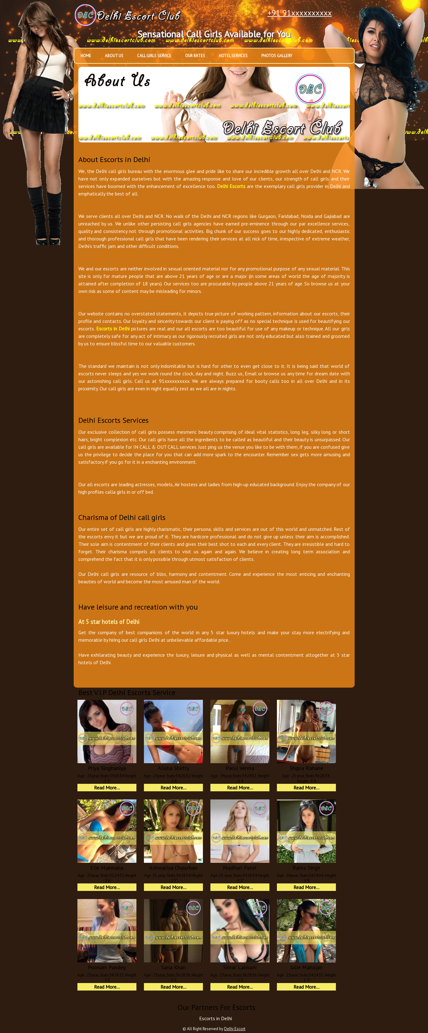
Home (86, 55)
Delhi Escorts (231, 186)
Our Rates (195, 55)
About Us (114, 55)
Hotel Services (233, 55)
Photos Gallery (276, 55)
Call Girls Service (154, 55)
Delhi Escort (234, 1028)
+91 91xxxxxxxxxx (300, 13)
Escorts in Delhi (113, 328)
